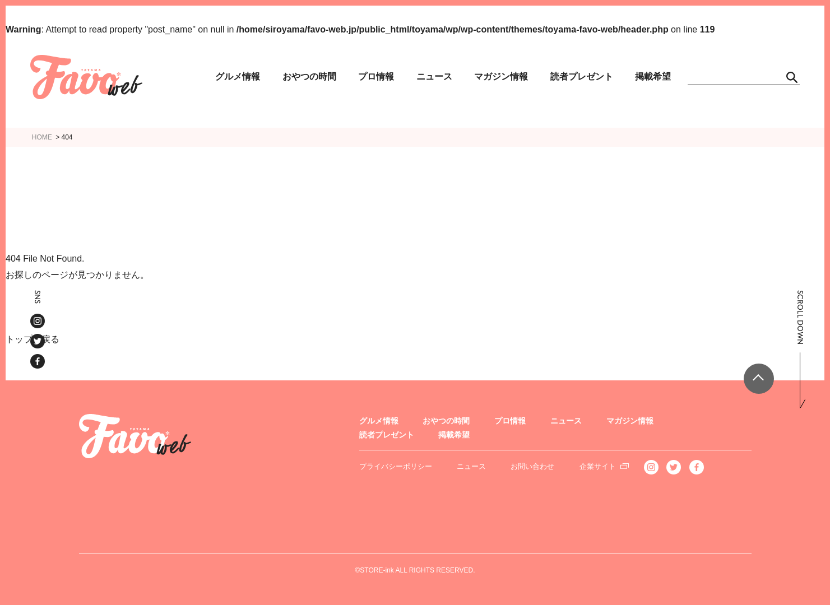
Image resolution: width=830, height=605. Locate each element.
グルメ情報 (237, 76)
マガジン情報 (501, 76)
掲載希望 (653, 76)
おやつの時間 (309, 76)
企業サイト (597, 466)
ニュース (434, 76)
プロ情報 (376, 76)
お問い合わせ (532, 466)
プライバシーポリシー (395, 466)
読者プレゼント (581, 76)
